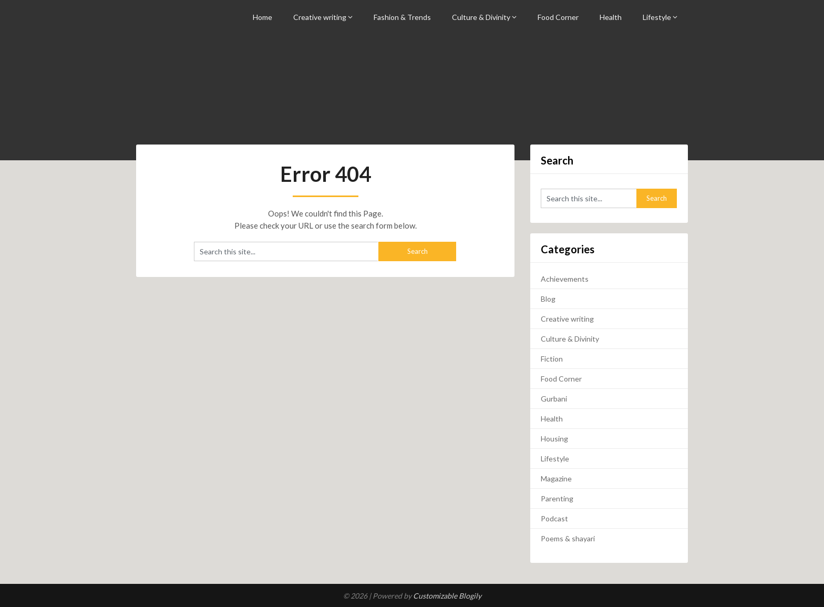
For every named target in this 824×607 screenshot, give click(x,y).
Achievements (565, 278)
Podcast (554, 518)
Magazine (556, 478)
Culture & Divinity (481, 17)
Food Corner (558, 17)
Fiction (552, 358)
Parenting (557, 498)
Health (611, 17)
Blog (548, 298)
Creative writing (319, 17)
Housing (554, 438)
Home (262, 17)
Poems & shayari (568, 538)
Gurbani (554, 398)
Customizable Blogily (447, 595)
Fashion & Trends (402, 17)
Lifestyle (657, 17)
